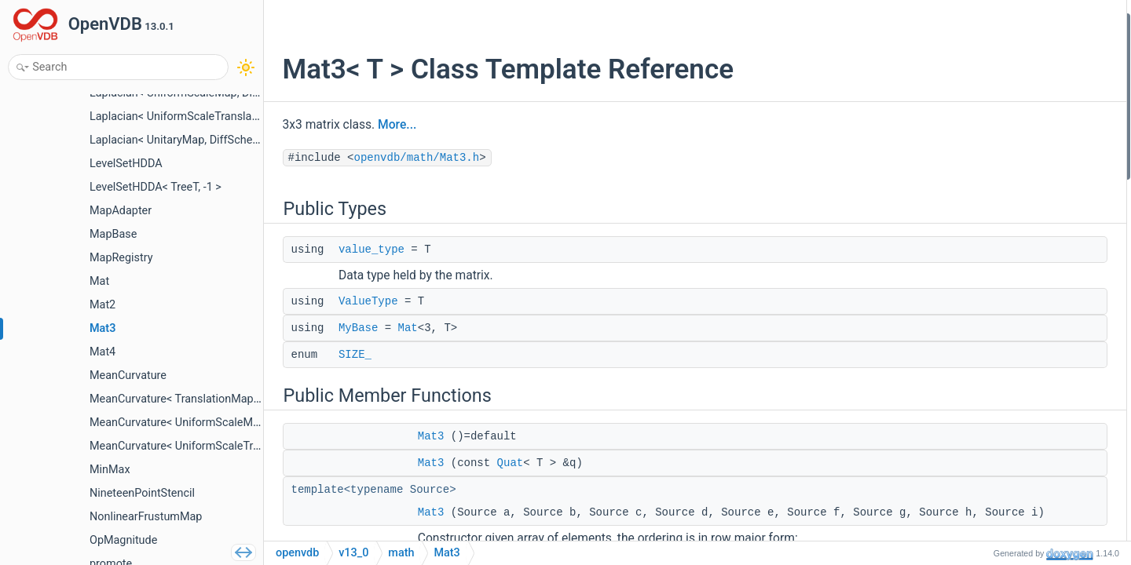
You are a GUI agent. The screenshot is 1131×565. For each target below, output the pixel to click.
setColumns (989, 443)
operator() (984, 380)
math (401, 553)
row (969, 317)
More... (394, 125)
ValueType (364, 301)
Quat (506, 463)
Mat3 (427, 436)
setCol (975, 338)
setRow (978, 295)
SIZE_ (351, 354)
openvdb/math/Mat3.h (413, 157)
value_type (368, 249)
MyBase (354, 328)
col (968, 359)
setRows (981, 422)
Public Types (978, 22)
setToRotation (994, 506)
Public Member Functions (1008, 127)
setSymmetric (993, 464)
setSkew (981, 485)
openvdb (297, 553)
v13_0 (353, 553)
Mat (404, 328)
